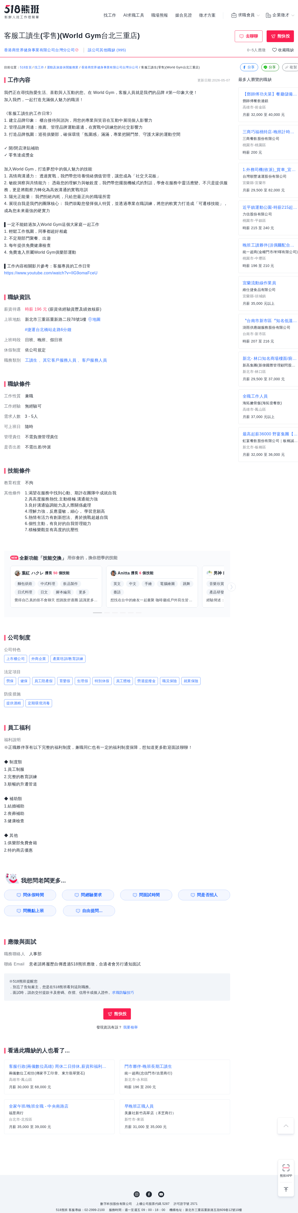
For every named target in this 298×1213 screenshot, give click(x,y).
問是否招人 (207, 895)
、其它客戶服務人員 (58, 360)
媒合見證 (183, 15)
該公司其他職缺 (107, 50)
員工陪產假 (43, 681)
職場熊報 (159, 15)
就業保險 (191, 681)
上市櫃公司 (15, 659)
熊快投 (283, 36)
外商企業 (38, 659)
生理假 (82, 681)
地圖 (96, 319)
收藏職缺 (286, 50)
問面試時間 (149, 895)
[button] (97, 612)
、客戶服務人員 (92, 360)
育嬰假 (64, 681)
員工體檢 (123, 681)
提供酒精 (13, 703)
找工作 (110, 15)
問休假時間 (33, 895)
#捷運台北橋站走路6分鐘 (48, 329)
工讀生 (31, 360)
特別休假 (102, 681)
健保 (24, 681)
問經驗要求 (91, 895)
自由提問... (92, 911)
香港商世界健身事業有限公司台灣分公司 (109, 67)
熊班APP (286, 1176)
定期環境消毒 (39, 703)
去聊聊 (252, 36)
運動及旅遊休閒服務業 (63, 67)
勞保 (10, 681)
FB (149, 1194)
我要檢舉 (130, 1027)
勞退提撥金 (146, 681)
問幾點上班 (33, 911)
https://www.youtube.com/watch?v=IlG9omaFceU (50, 273)
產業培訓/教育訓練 (68, 659)
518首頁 (26, 67)
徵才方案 (207, 15)
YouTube (161, 1194)
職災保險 (169, 681)
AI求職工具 (133, 15)
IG (137, 1194)
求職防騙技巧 (123, 992)
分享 (248, 67)
